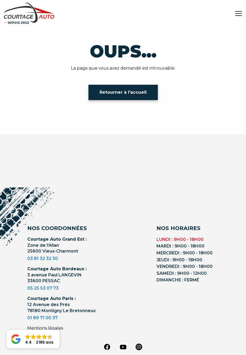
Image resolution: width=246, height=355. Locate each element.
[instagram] (139, 346)
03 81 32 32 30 (42, 258)
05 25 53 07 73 (43, 288)
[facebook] (107, 346)
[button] (33, 339)
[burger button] (238, 13)
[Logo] (29, 13)
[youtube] (123, 347)
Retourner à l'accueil (123, 92)
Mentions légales (45, 328)
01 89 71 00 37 (42, 317)
